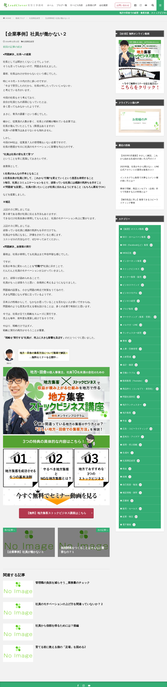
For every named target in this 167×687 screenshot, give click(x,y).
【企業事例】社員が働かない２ (57, 18)
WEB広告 (129, 253)
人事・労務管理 (132, 348)
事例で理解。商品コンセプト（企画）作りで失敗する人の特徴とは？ (139, 190)
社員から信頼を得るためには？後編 (57, 625)
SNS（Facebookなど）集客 (138, 245)
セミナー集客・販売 (134, 277)
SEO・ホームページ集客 (136, 237)
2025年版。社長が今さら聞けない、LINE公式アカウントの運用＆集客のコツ (139, 168)
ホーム (50, 5)
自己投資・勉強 (132, 484)
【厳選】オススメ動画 (135, 229)
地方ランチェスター (134, 404)
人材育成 (129, 356)
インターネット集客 (134, 261)
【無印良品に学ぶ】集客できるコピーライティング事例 (139, 201)
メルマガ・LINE (132, 324)
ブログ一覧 (61, 5)
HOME (8, 18)
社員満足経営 (34, 18)
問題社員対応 (131, 396)
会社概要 (103, 5)
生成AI (128, 452)
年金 (127, 420)
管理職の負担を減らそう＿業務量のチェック (62, 582)
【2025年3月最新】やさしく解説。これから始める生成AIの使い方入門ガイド (139, 157)
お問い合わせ (123, 5)
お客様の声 (91, 5)
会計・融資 (130, 364)
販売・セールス (132, 508)
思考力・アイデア (133, 436)
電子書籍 (129, 524)
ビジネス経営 (131, 301)
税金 (127, 468)
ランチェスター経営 (134, 332)
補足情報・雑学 (132, 492)
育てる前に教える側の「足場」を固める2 (60, 647)
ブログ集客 (130, 308)
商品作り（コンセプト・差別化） (141, 388)
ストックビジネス (133, 269)
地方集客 (129, 412)
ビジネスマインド (133, 285)
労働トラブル (131, 372)
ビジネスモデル (132, 293)
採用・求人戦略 (132, 444)
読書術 (128, 500)
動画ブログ (20, 18)
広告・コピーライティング (137, 428)
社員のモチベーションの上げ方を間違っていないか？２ (69, 604)
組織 (127, 476)
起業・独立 (130, 516)
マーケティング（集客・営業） (140, 316)
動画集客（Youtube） (135, 380)
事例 (127, 340)
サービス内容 (76, 5)
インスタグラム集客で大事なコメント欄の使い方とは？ (139, 179)
